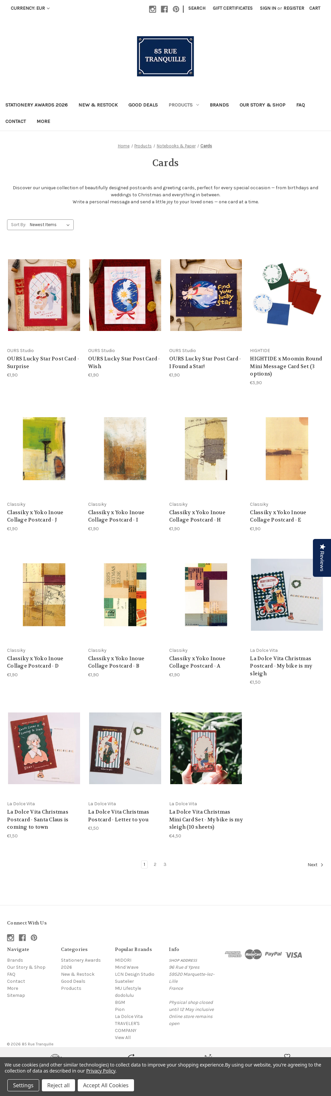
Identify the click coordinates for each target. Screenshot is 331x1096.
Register (293, 8)
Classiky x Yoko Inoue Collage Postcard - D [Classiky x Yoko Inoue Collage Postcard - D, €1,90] (35, 662)
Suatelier (124, 981)
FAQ (300, 105)
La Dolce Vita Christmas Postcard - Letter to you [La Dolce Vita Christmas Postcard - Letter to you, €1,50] (118, 816)
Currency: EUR (30, 8)
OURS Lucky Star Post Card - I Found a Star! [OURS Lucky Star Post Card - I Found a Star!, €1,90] (205, 362)
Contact (15, 121)
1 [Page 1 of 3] (144, 864)
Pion (120, 1009)
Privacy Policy (100, 1071)
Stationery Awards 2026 (36, 105)
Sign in (268, 8)
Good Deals (143, 105)
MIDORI (123, 960)
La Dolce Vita (129, 1016)
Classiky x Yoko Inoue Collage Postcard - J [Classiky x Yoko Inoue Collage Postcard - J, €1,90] (35, 516)
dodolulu (124, 995)
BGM (120, 1002)
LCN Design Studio (134, 974)
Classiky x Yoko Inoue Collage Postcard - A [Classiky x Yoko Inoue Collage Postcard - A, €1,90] (197, 662)
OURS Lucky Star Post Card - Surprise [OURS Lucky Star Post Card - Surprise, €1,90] (43, 362)
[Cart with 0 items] (315, 8)
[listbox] (51, 225)
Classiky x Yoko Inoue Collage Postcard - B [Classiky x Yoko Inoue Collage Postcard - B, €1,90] (116, 662)
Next (316, 865)
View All (123, 1037)
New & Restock (98, 105)
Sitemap (16, 995)
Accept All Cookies (106, 1085)
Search (196, 8)
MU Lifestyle (128, 988)
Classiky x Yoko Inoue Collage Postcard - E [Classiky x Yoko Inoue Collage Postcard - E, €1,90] (278, 516)
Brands (219, 105)
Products (184, 105)
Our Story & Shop (262, 105)
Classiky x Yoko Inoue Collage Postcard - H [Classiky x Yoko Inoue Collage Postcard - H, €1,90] (197, 516)
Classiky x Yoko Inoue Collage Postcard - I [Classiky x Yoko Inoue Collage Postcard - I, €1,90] (116, 516)
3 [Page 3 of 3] (165, 864)
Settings (23, 1085)
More (43, 121)
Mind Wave (126, 967)
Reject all (58, 1085)
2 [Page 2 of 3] (155, 864)
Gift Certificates (233, 8)
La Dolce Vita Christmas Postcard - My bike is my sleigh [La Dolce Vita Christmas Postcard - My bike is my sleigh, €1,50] (281, 666)
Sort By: (18, 224)
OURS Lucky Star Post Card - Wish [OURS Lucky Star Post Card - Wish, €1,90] (124, 362)
